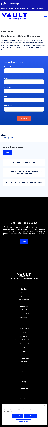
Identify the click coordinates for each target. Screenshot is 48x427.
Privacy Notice (24, 398)
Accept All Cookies (30, 416)
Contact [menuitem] (24, 375)
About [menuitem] (24, 371)
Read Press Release (38, 8)
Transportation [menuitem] (24, 313)
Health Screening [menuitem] (24, 299)
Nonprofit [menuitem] (24, 351)
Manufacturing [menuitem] (24, 344)
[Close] (44, 406)
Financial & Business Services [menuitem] (24, 340)
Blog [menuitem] (24, 381)
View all (7, 152)
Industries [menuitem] (24, 306)
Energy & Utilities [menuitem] (24, 328)
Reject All (17, 416)
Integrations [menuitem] (24, 361)
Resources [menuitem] (24, 388)
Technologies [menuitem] (24, 358)
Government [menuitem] (24, 336)
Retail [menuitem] (24, 347)
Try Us (24, 241)
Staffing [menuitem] (24, 332)
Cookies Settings (23, 421)
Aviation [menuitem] (24, 309)
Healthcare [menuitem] (24, 321)
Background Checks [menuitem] (24, 292)
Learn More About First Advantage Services (14, 8)
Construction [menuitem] (24, 317)
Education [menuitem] (24, 325)
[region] (24, 414)
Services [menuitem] (24, 289)
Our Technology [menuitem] (24, 365)
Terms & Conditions (24, 402)
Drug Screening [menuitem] (24, 296)
